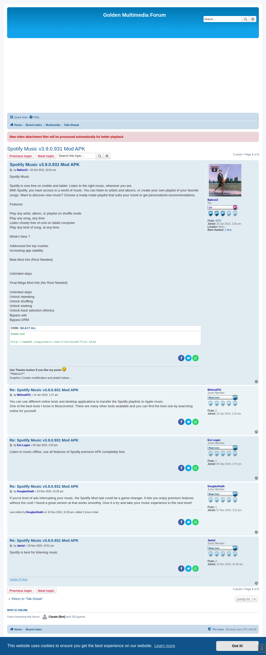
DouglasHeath (216, 486)
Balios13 (213, 200)
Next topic (46, 156)
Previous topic (20, 156)
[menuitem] (34, 117)
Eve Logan (214, 440)
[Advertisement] (133, 76)
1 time (228, 229)
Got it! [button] (237, 646)
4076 (218, 220)
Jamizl (211, 540)
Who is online (17, 610)
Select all (28, 328)
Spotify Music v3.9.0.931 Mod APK (46, 149)
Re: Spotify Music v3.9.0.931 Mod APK (44, 390)
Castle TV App (18, 579)
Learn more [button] (164, 646)
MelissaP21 (214, 389)
